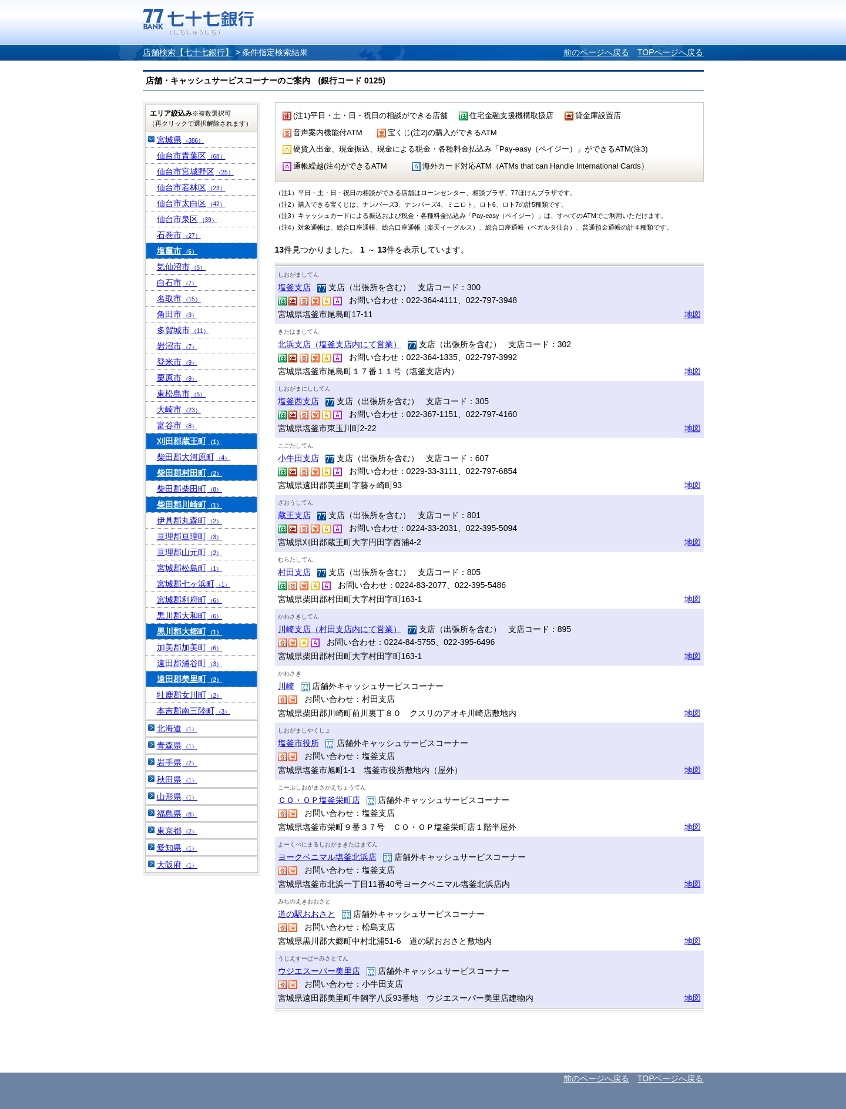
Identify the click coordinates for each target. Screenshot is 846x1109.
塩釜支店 (294, 287)
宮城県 (180, 139)
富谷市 (177, 425)
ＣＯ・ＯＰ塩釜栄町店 (319, 800)
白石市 (177, 282)
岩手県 (177, 762)
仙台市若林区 (191, 187)
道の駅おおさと (306, 914)
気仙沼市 (181, 266)
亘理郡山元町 (190, 552)
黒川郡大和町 (190, 615)
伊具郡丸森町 (190, 520)
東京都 (177, 830)
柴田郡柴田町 (190, 488)
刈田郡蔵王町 (190, 441)
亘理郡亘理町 (190, 536)
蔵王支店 (294, 515)
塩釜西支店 (298, 401)
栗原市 (177, 377)
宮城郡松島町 (190, 568)
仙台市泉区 (187, 219)
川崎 (286, 686)
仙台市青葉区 (191, 155)
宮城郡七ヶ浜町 (194, 584)
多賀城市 (183, 330)
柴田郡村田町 (190, 473)
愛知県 (177, 847)
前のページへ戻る (596, 52)
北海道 (177, 728)
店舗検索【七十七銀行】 (188, 52)
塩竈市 (177, 251)
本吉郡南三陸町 (194, 710)
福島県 (177, 813)
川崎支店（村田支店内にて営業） (339, 629)
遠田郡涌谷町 (190, 663)
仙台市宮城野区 (195, 171)
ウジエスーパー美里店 (319, 971)
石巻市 (179, 235)
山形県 (177, 796)
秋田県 (177, 779)
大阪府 (177, 864)
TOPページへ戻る (670, 52)
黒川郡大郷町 (190, 631)
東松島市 (181, 393)
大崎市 (179, 409)
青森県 (177, 745)
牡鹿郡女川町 (190, 695)
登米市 (177, 362)
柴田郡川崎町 (190, 504)
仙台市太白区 (191, 203)
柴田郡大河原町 (194, 457)
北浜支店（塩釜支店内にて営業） (339, 344)
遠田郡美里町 (190, 679)
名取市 (179, 298)
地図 (692, 314)
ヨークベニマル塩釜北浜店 (327, 857)
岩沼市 (177, 346)
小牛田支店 (298, 458)
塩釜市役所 (298, 743)
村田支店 (294, 572)
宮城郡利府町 (190, 599)
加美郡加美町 (190, 647)
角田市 (177, 314)
